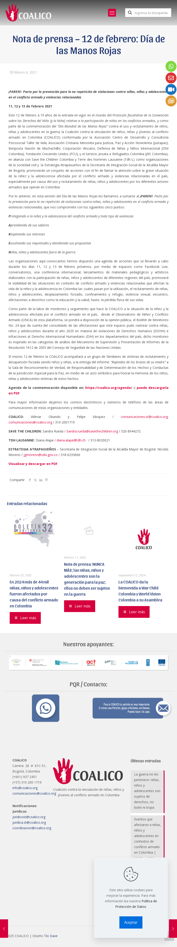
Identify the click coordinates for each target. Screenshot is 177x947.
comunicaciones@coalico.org (30, 422)
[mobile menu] (112, 13)
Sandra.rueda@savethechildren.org (92, 431)
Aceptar (131, 922)
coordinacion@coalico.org (31, 828)
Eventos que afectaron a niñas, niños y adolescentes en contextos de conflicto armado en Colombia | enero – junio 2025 (147, 841)
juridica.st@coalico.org (29, 822)
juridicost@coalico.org (28, 817)
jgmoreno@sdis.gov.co (41, 455)
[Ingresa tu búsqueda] (148, 12)
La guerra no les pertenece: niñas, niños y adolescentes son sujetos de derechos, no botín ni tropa (147, 791)
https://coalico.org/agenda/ (108, 387)
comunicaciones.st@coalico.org (144, 416)
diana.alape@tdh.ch (71, 440)
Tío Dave (51, 936)
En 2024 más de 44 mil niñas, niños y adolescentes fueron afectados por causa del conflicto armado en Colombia (34, 593)
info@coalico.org (25, 788)
